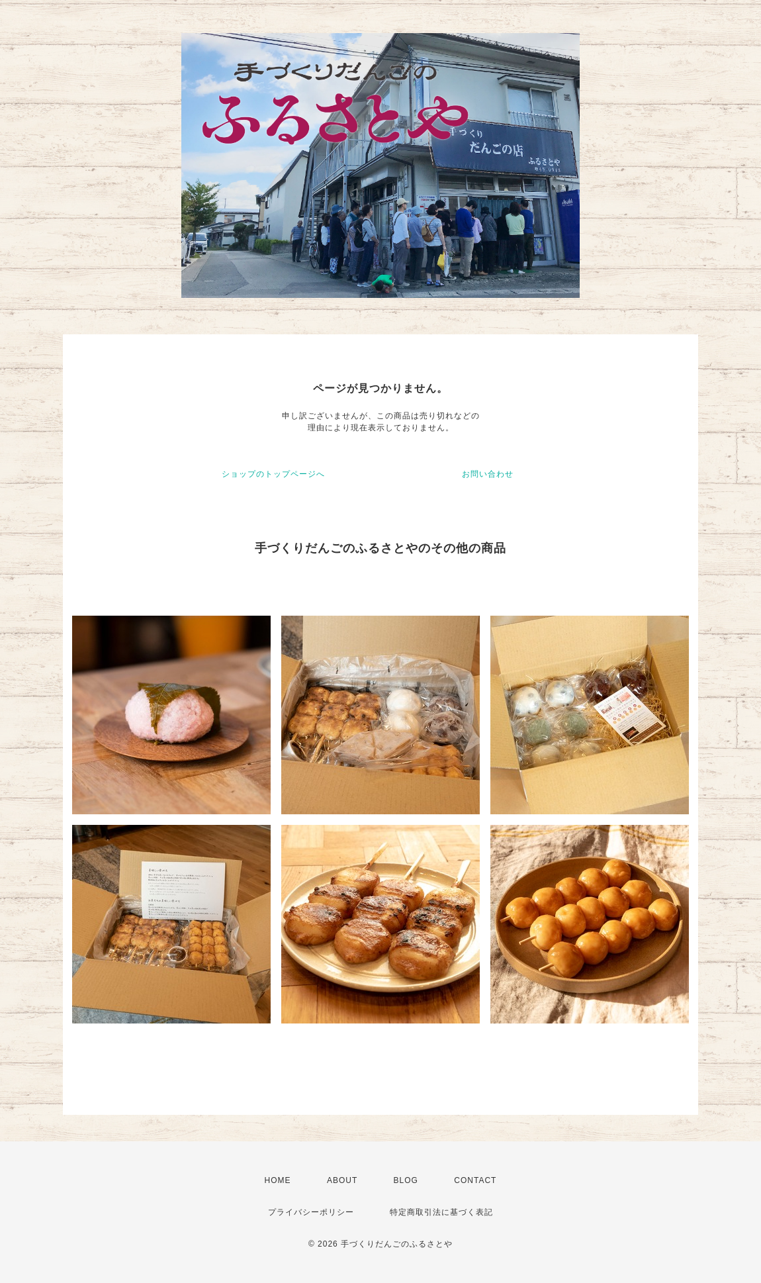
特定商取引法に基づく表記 (441, 1212)
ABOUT (342, 1180)
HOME (278, 1180)
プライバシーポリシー (311, 1212)
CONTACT (475, 1180)
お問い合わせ (488, 474)
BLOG (406, 1180)
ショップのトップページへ (273, 474)
